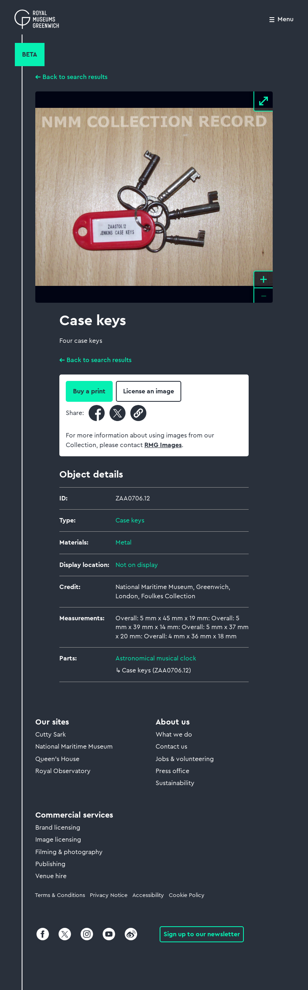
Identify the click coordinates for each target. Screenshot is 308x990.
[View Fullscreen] (263, 101)
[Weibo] (130, 938)
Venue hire (51, 876)
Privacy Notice (109, 895)
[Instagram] (87, 938)
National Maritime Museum (74, 746)
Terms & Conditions (60, 895)
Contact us (171, 746)
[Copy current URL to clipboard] (138, 413)
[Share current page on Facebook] (97, 413)
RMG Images (163, 445)
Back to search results (75, 77)
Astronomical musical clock (156, 658)
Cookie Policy (187, 895)
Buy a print (89, 391)
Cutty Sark (50, 734)
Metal (124, 542)
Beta (29, 54)
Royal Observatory (63, 771)
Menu (286, 19)
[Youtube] (109, 938)
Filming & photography (69, 852)
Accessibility (148, 895)
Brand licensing (57, 827)
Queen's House (57, 759)
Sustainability (175, 783)
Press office (172, 771)
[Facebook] (43, 938)
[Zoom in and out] (263, 287)
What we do (174, 734)
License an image (148, 391)
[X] (65, 938)
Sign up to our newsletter (202, 934)
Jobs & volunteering (185, 759)
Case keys (130, 520)
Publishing (50, 864)
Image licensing (58, 839)
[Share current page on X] (117, 413)
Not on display (137, 565)
